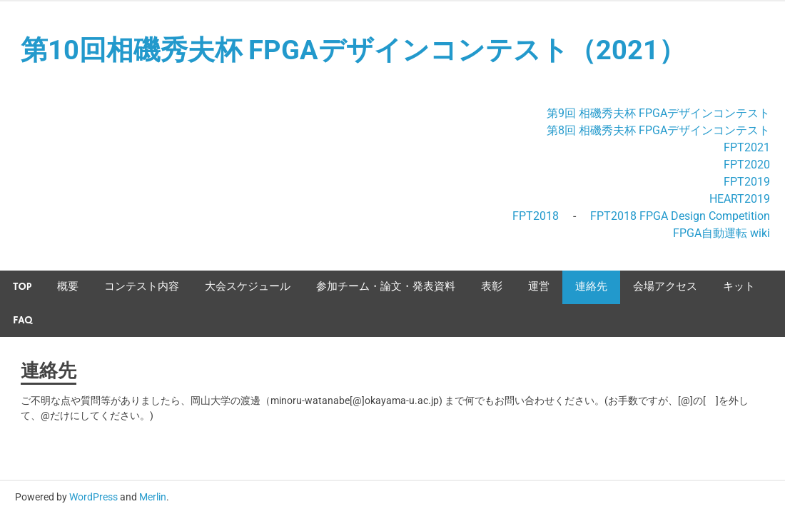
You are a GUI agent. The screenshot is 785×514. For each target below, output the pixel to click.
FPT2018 (535, 216)
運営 (539, 286)
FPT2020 (747, 164)
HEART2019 (739, 199)
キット (739, 286)
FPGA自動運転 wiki (721, 233)
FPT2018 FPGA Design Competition (680, 216)
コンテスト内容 (141, 286)
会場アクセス (665, 286)
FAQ (23, 320)
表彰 (491, 286)
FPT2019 (747, 181)
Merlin (152, 497)
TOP (22, 286)
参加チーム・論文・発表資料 (385, 286)
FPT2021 (747, 147)
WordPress (93, 497)
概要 (67, 286)
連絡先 (591, 286)
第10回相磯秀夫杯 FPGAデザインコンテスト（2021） (353, 50)
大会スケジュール (247, 286)
